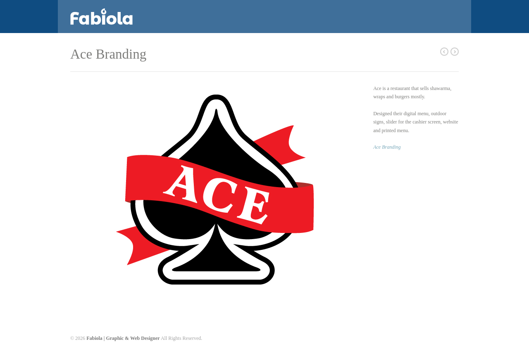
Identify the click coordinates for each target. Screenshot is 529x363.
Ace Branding (386, 147)
